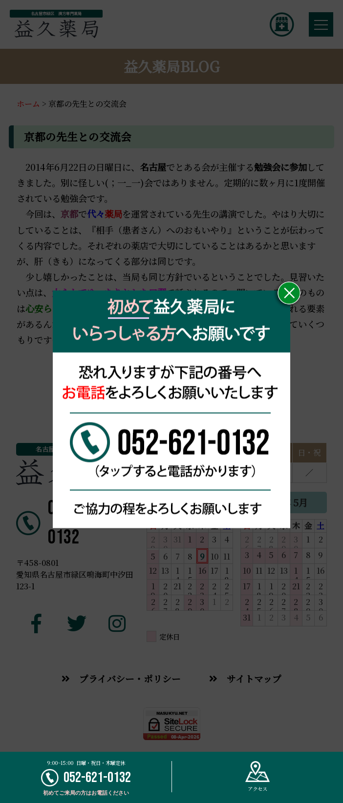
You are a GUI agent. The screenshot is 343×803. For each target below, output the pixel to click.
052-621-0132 (86, 778)
